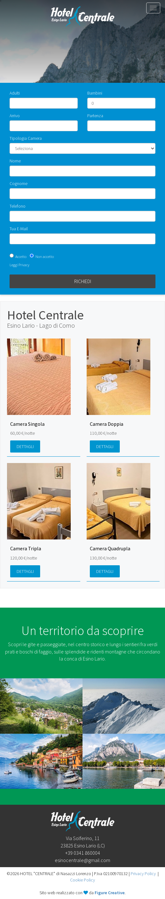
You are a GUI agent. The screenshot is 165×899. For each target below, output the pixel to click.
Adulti (15, 93)
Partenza (95, 115)
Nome (15, 161)
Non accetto (44, 256)
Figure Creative (110, 892)
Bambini (94, 93)
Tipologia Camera (26, 138)
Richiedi (82, 281)
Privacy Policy (143, 873)
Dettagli (25, 446)
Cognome (18, 183)
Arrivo (15, 115)
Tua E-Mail (19, 229)
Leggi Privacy (19, 264)
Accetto (20, 256)
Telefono (17, 206)
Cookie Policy (82, 880)
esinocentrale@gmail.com (82, 860)
